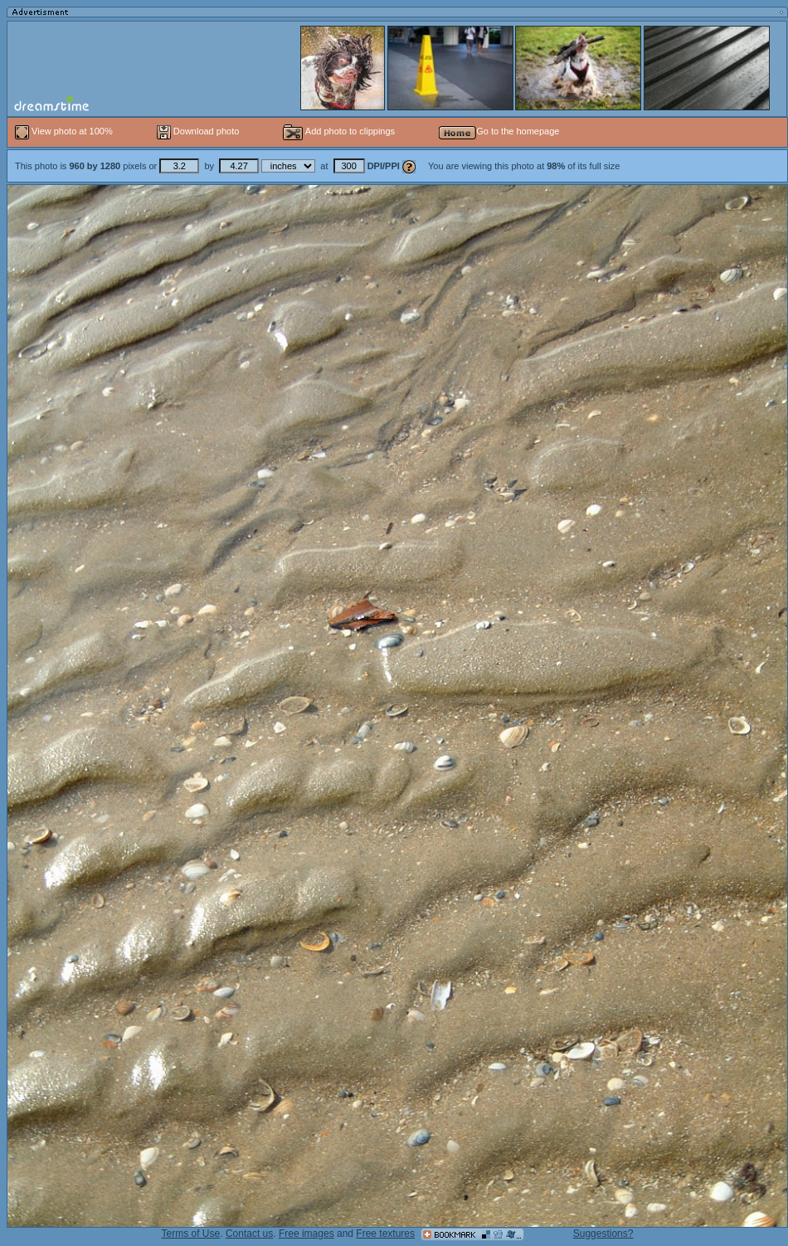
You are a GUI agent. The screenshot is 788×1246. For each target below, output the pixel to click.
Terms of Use (191, 1233)
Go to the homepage (499, 131)
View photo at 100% (65, 131)
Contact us (249, 1233)
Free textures (385, 1233)
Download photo (198, 131)
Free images (306, 1233)
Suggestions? (603, 1233)
